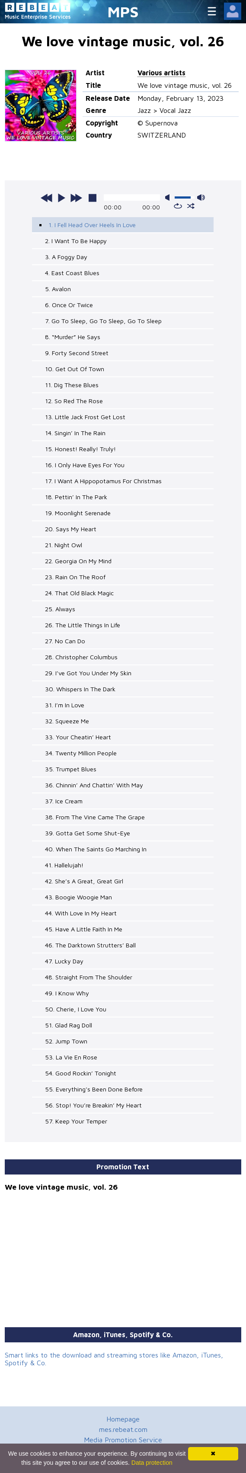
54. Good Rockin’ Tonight (80, 1073)
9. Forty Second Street (77, 352)
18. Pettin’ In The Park (76, 497)
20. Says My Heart (70, 529)
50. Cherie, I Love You (75, 1009)
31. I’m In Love (64, 705)
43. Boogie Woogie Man (78, 897)
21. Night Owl (63, 545)
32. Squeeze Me (67, 721)
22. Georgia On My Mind (78, 561)
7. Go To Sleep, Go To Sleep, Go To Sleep (103, 320)
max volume (201, 197)
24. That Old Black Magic (79, 593)
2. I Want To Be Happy (76, 240)
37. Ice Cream (64, 801)
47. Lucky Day (64, 961)
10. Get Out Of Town (74, 368)
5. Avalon (58, 288)
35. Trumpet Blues (70, 769)
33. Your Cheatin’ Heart (78, 737)
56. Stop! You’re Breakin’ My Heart (93, 1105)
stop (92, 198)
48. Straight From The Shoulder (88, 977)
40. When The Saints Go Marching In (96, 849)
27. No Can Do (65, 641)
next (76, 198)
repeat (178, 206)
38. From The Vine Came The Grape (95, 817)
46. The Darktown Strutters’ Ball (90, 945)
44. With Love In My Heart (81, 913)
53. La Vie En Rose (71, 1057)
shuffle (190, 206)
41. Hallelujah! (64, 865)
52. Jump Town (66, 1041)
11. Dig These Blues (72, 384)
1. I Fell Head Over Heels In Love (92, 224)
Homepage (123, 1419)
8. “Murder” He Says (72, 336)
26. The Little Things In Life (82, 625)
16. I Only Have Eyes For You (85, 465)
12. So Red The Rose (74, 400)
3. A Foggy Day (66, 256)
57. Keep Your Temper (76, 1121)
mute (169, 197)
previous (47, 198)
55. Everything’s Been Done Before (94, 1089)
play (61, 197)
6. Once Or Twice (69, 304)
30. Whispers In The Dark (80, 689)
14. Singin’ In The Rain (75, 432)
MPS (123, 11)
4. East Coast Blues (72, 272)
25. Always (60, 609)
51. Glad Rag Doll (68, 1025)
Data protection (152, 1462)
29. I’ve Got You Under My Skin (88, 673)
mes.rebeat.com (123, 1429)
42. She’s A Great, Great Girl (84, 881)
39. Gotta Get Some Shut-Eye (87, 833)
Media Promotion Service (123, 1440)
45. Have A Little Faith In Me (83, 929)
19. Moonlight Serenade (78, 513)
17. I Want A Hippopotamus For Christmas (103, 481)
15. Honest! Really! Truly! (80, 448)
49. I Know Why (67, 993)
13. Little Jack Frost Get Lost (85, 416)
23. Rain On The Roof (75, 577)
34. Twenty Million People (81, 753)
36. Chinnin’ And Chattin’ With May (94, 785)
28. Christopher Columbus (81, 657)
